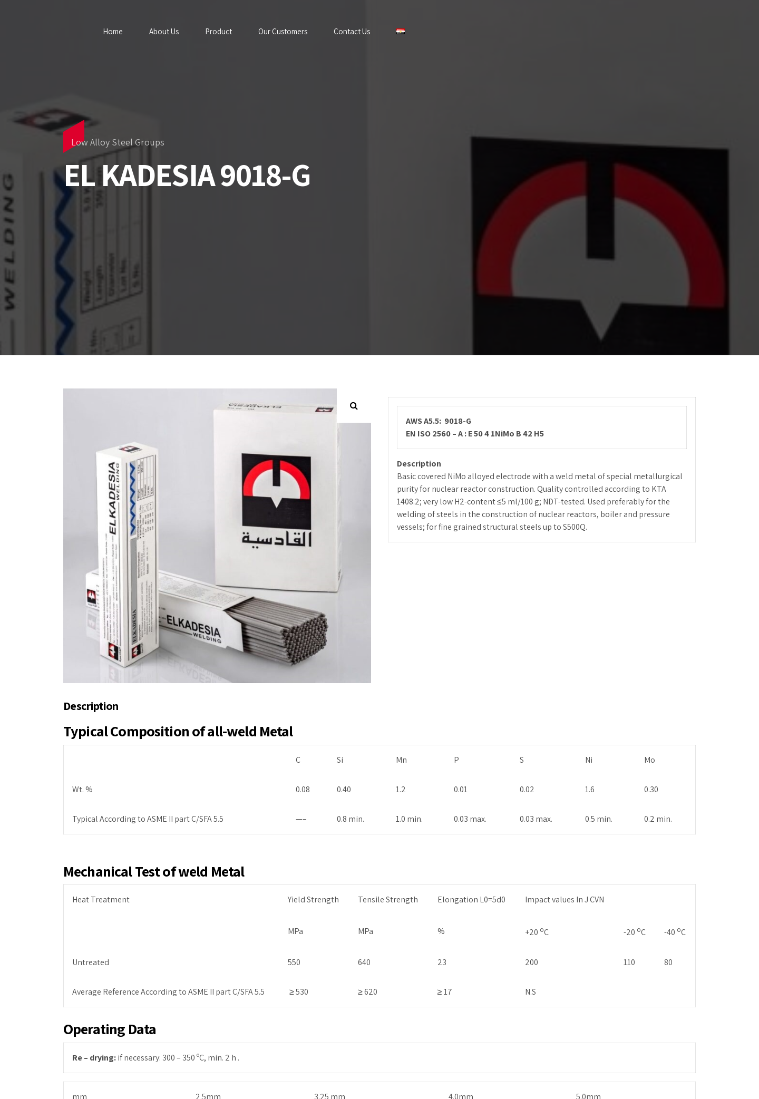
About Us (164, 31)
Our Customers (282, 31)
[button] (354, 405)
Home (113, 31)
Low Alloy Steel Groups (117, 142)
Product (218, 31)
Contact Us (352, 31)
